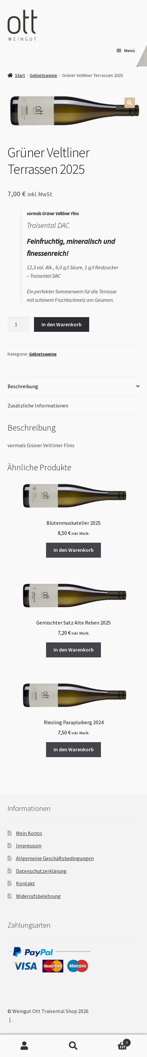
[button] (129, 102)
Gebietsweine (43, 75)
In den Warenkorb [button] (74, 550)
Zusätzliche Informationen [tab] (38, 405)
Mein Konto (29, 833)
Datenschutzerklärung (41, 871)
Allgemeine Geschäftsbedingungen (55, 858)
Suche (73, 1046)
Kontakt (25, 883)
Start (20, 75)
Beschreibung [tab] (23, 386)
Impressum (28, 845)
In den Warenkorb (61, 324)
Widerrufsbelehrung (38, 896)
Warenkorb (114, 1041)
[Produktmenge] (19, 324)
